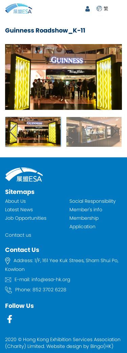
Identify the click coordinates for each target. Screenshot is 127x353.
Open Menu (118, 8)
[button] (114, 131)
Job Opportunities (25, 218)
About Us (15, 201)
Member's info (85, 209)
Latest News (19, 209)
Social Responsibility (92, 201)
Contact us (18, 235)
